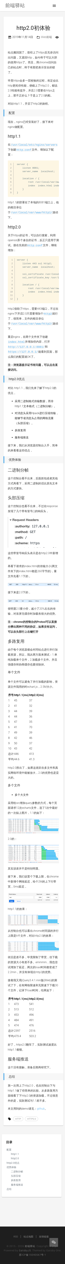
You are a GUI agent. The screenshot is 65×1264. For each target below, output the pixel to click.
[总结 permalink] (2, 1076)
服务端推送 (17, 1184)
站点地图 (28, 1236)
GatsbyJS (25, 1250)
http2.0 (15, 1158)
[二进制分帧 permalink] (6, 470)
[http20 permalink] (6, 227)
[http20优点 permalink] (2, 379)
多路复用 (16, 1180)
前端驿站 (30, 1246)
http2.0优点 (13, 1162)
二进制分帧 (17, 1171)
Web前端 (46, 37)
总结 (9, 1189)
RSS (16, 1236)
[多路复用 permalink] (6, 641)
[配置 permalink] (2, 112)
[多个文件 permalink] (6, 785)
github (41, 1108)
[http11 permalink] (6, 136)
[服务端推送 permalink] (6, 1059)
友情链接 (44, 1236)
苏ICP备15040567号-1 (32, 1254)
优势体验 (11, 1167)
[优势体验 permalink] (2, 459)
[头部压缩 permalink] (6, 498)
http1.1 (15, 1154)
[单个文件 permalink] (6, 672)
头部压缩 (16, 1175)
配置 (9, 1149)
